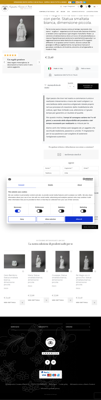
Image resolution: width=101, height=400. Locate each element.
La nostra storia (58, 15)
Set (23, 15)
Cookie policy (63, 384)
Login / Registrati (67, 6)
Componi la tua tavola (12, 15)
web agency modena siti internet (50, 394)
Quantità (70, 83)
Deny (22, 219)
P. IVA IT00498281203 (39, 384)
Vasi (34, 15)
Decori (28, 15)
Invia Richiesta (89, 227)
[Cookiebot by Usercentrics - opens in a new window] (84, 179)
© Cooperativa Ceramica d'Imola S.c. (18, 384)
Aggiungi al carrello (88, 86)
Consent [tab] (21, 185)
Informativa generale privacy (50, 388)
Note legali (53, 384)
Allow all (79, 219)
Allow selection (50, 219)
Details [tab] (50, 185)
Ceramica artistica (43, 15)
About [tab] (80, 185)
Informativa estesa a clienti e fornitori (82, 384)
